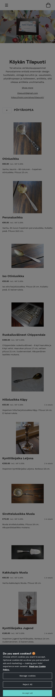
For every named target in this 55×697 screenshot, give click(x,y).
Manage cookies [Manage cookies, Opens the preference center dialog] (28, 677)
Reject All (27, 686)
